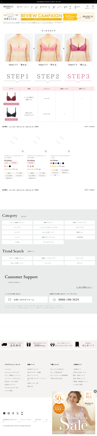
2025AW (32, 173)
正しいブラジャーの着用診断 (59, 375)
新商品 (54, 7)
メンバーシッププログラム (13, 378)
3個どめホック (9, 178)
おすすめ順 (12, 126)
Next (96, 2)
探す (70, 8)
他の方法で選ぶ (43, 7)
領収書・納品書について (80, 381)
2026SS (9, 173)
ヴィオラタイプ (19, 175)
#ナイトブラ (80, 258)
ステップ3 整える (9, 175)
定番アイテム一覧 (32, 383)
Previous (0, 2)
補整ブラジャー (48, 222)
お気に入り (87, 8)
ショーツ (17, 237)
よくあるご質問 (77, 384)
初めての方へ (20, 7)
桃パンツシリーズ (32, 375)
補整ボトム (79, 232)
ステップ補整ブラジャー (34, 22)
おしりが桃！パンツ (48, 232)
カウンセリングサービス (12, 372)
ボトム (32, 7)
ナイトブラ (17, 227)
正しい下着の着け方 (56, 372)
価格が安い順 (20, 126)
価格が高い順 (30, 126)
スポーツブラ (80, 227)
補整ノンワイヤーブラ (79, 222)
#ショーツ (48, 263)
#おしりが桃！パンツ (17, 263)
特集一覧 (30, 386)
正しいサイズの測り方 (57, 369)
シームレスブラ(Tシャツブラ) (48, 227)
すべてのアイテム (48, 242)
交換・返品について (79, 378)
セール (49, 7)
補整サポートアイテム (48, 237)
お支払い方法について (79, 372)
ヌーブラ (17, 232)
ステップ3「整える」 (47, 22)
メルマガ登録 (9, 390)
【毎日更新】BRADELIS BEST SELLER (48, 1)
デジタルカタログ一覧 (11, 387)
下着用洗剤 (79, 237)
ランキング (59, 7)
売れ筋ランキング (10, 384)
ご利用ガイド (77, 369)
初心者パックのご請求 (11, 381)
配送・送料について (79, 375)
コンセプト (8, 369)
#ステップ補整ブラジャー (17, 258)
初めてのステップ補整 (34, 372)
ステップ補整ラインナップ (13, 375)
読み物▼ (65, 7)
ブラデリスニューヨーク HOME (11, 22)
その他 (36, 7)
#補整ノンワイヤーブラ (48, 258)
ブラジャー (26, 7)
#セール (79, 263)
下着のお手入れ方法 (56, 378)
